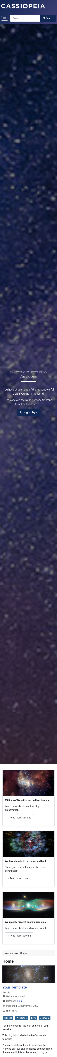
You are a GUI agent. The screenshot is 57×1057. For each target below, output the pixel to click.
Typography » (29, 412)
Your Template (14, 987)
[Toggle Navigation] (4, 18)
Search (48, 18)
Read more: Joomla (19, 935)
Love (33, 1018)
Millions (8, 1018)
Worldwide (22, 1018)
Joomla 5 (44, 1018)
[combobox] (25, 18)
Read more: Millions (19, 817)
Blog (19, 1001)
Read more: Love (18, 878)
